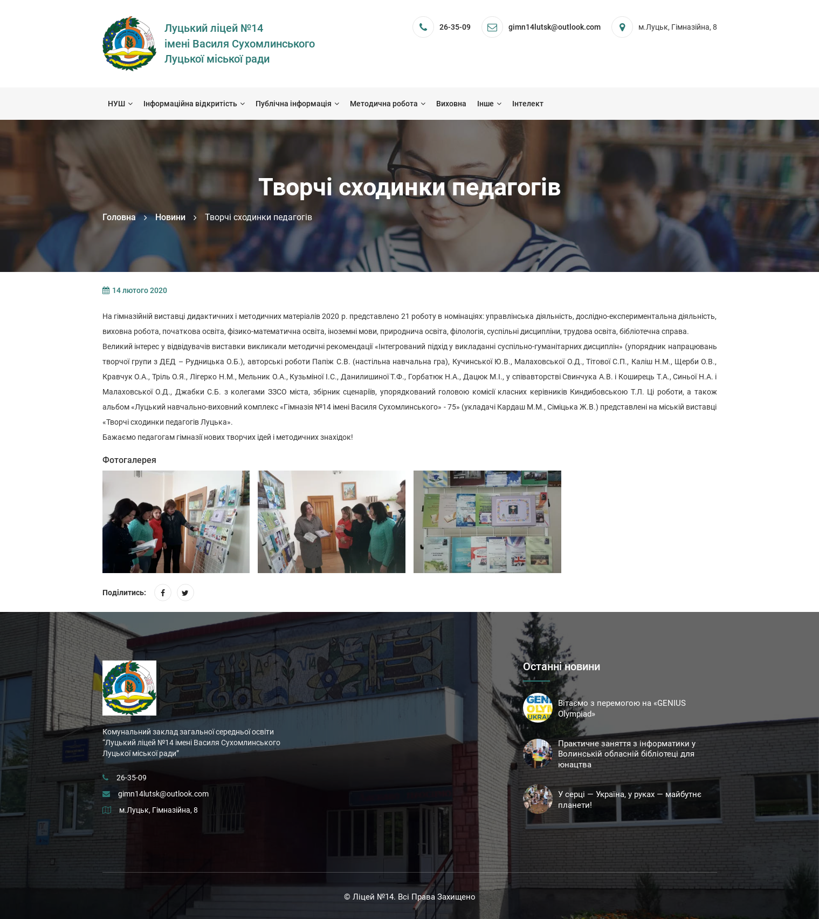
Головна (119, 217)
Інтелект (527, 103)
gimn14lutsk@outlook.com (163, 793)
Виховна (451, 103)
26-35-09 (455, 27)
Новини (170, 217)
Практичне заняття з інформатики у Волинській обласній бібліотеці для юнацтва (627, 754)
